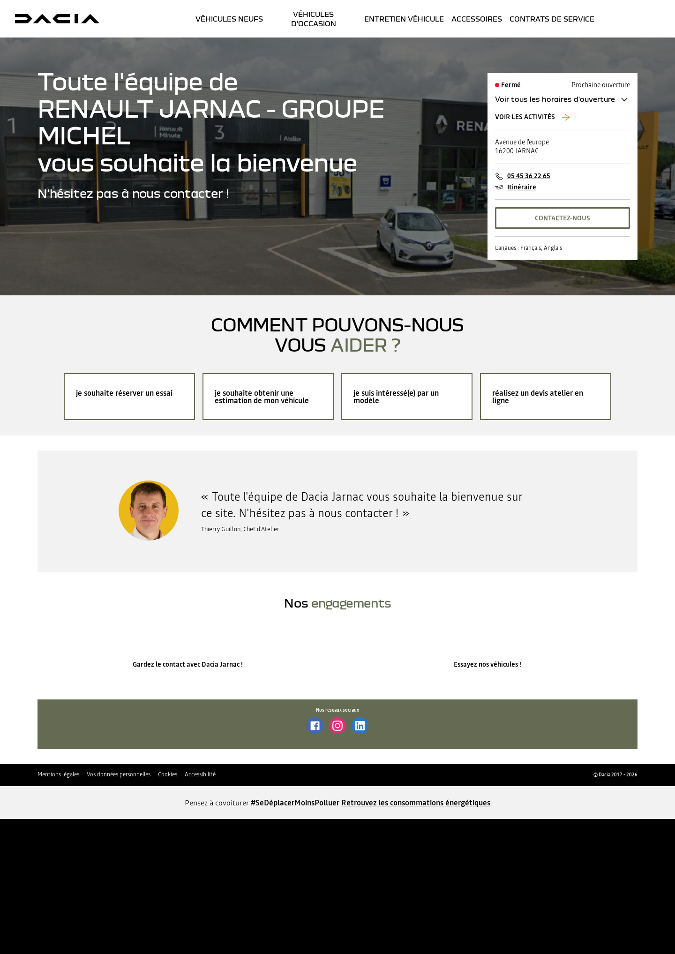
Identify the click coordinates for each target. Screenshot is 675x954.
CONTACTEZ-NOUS (562, 218)
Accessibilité (200, 774)
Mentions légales (58, 774)
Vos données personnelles (118, 774)
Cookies (167, 774)
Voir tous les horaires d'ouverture (555, 99)
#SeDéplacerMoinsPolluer (295, 802)
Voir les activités (525, 117)
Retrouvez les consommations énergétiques (415, 802)
